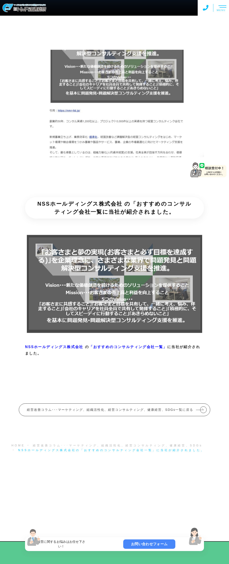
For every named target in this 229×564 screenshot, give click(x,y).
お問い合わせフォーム (149, 544)
